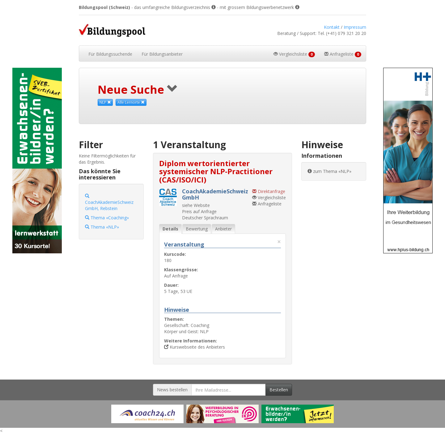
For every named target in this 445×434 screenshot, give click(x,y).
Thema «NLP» (102, 227)
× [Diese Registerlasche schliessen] (279, 241)
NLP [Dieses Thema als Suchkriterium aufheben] (105, 102)
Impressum (355, 27)
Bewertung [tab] (197, 229)
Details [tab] (170, 229)
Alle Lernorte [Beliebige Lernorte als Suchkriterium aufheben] (131, 102)
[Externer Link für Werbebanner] (147, 414)
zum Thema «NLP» (329, 171)
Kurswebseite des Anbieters (194, 347)
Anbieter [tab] (223, 229)
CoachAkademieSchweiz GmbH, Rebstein (109, 202)
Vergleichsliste (269, 197)
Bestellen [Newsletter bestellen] (278, 390)
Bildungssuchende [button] (110, 54)
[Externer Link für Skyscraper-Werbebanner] (37, 160)
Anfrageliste (267, 204)
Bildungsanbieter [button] (162, 54)
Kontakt (332, 27)
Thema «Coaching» (107, 218)
